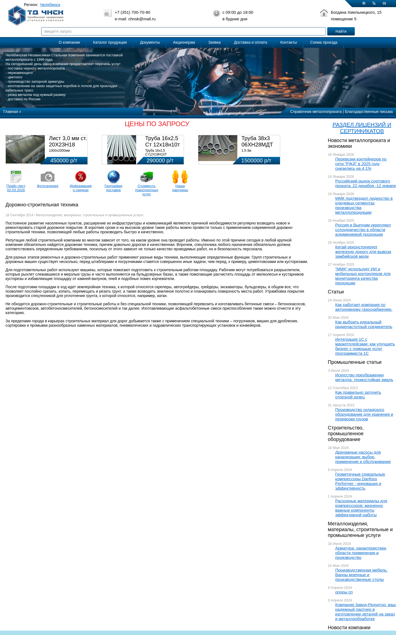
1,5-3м (246, 150)
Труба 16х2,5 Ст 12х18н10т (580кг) (162, 144)
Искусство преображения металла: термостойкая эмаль (364, 377)
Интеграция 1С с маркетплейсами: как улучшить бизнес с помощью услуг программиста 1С (365, 346)
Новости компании (349, 627)
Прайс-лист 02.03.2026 (15, 188)
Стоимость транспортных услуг (146, 190)
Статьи (336, 292)
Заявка (214, 42)
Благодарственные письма (369, 111)
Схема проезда (323, 42)
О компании (69, 42)
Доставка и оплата (250, 42)
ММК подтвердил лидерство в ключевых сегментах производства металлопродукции (364, 205)
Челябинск (50, 4)
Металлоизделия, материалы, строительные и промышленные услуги (360, 529)
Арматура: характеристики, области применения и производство (361, 553)
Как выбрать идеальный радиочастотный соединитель (363, 324)
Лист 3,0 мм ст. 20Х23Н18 (68, 141)
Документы (150, 42)
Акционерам (184, 42)
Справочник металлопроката (316, 111)
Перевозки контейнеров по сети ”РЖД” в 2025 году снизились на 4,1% (360, 164)
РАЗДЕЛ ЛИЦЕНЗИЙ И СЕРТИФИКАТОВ (361, 128)
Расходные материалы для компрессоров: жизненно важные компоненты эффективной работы (361, 507)
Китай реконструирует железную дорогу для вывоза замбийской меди (363, 252)
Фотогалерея (47, 186)
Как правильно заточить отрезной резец (358, 394)
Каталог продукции (110, 42)
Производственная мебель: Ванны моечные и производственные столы (361, 575)
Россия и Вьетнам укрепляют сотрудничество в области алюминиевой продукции (363, 230)
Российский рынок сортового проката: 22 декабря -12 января (365, 183)
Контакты (288, 42)
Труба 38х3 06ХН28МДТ (257, 141)
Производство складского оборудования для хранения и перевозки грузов (364, 414)
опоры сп (344, 592)
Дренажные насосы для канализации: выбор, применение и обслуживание (363, 457)
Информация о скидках (81, 188)
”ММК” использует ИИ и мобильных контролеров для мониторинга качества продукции (363, 276)
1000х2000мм (59, 150)
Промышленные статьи (354, 362)
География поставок (113, 188)
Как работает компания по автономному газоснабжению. (363, 307)
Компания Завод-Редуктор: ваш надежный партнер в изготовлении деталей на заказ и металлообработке (365, 611)
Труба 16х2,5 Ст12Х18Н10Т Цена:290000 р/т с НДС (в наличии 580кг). (163, 156)
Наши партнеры (180, 188)
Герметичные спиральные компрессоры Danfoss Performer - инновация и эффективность (360, 481)
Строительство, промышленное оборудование (346, 433)
